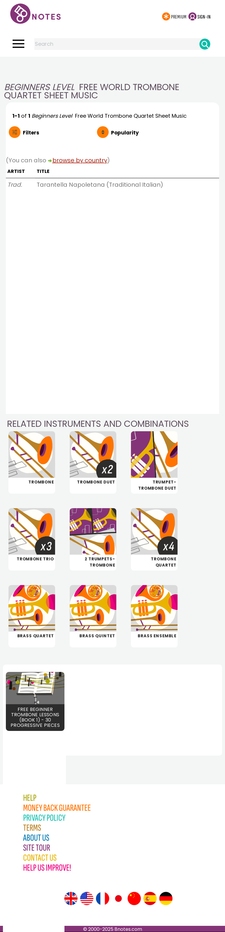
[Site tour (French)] (102, 898)
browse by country (79, 160)
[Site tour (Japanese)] (118, 898)
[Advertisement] (112, 68)
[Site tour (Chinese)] (134, 898)
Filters (31, 132)
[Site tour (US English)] (86, 898)
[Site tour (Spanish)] (150, 898)
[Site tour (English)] (71, 898)
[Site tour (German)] (165, 898)
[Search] (204, 44)
